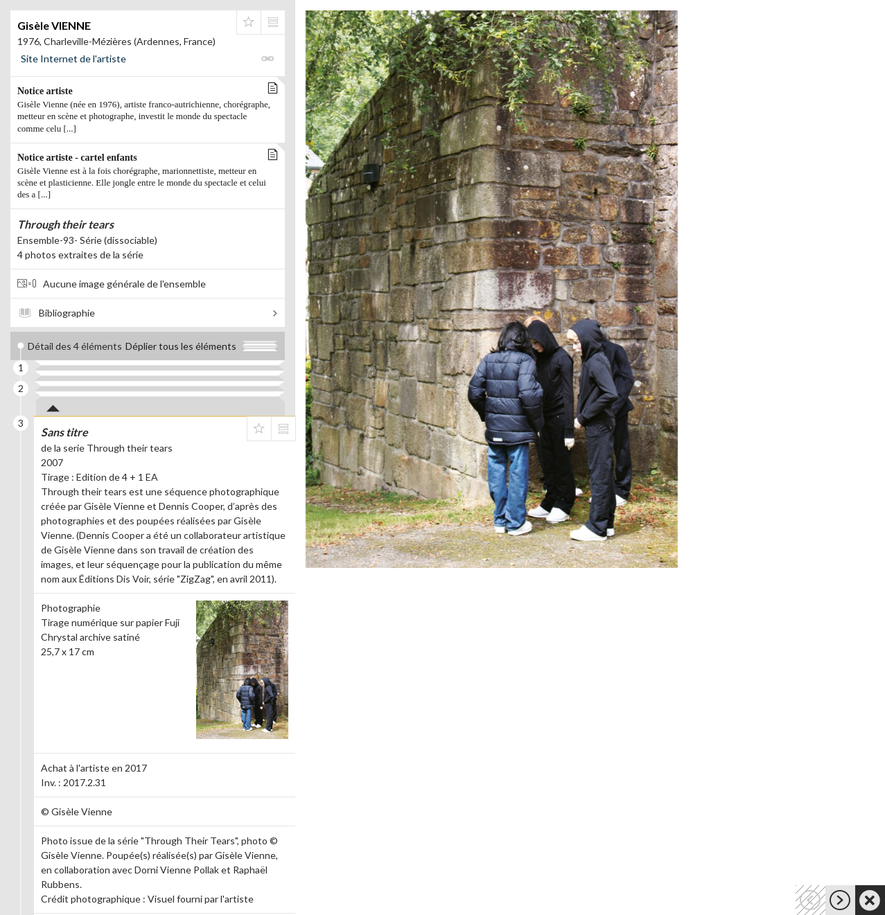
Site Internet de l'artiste (73, 58)
